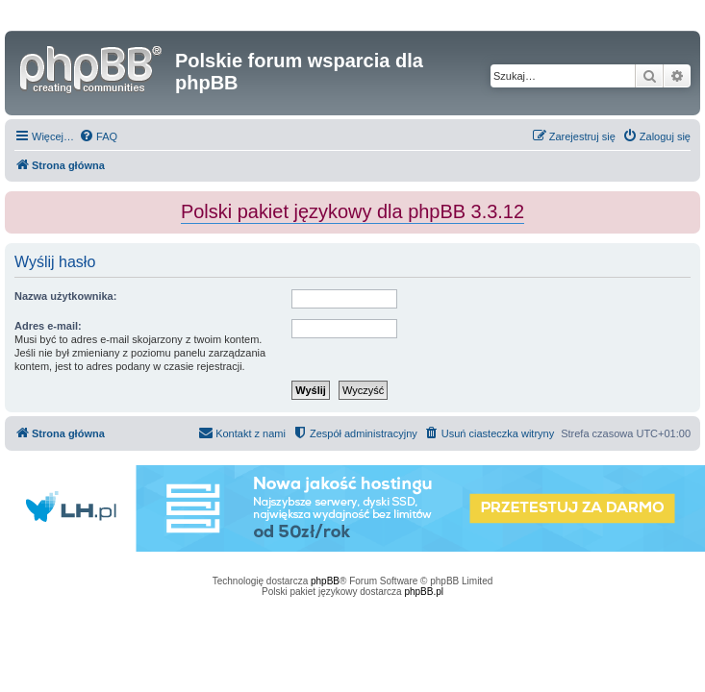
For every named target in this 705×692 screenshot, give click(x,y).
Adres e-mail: (48, 326)
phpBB (325, 581)
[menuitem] (98, 136)
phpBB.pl (423, 591)
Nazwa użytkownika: (65, 296)
